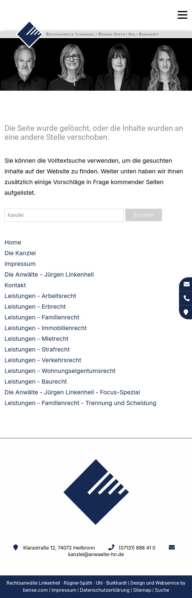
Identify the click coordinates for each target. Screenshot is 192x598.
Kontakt (15, 285)
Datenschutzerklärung (104, 590)
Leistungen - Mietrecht (36, 338)
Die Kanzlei (20, 253)
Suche (162, 590)
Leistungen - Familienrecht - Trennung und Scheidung (80, 402)
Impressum (19, 263)
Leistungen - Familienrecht (41, 317)
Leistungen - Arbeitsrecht (40, 295)
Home (12, 242)
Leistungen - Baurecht (35, 381)
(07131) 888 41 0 (137, 548)
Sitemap (142, 590)
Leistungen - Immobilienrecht (45, 328)
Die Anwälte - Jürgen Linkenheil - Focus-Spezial (72, 392)
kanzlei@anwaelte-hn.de (96, 554)
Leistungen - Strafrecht (37, 349)
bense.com (35, 590)
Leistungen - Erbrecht (35, 306)
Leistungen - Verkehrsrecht (42, 360)
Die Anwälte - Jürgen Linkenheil (49, 274)
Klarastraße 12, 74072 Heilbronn (59, 548)
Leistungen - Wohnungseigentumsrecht (59, 370)
